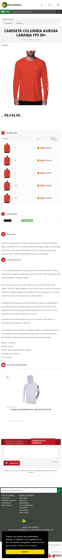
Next (59, 400)
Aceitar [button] (25, 552)
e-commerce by (56, 552)
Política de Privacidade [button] (27, 546)
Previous (2, 400)
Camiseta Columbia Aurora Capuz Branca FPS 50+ (31, 409)
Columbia (4, 45)
